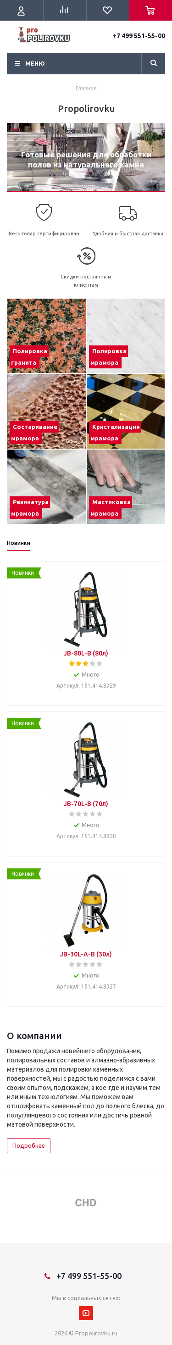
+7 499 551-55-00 (138, 36)
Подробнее (28, 1145)
